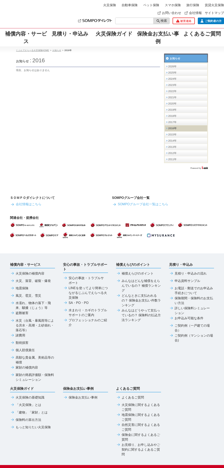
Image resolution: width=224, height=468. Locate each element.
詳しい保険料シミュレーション (189, 311)
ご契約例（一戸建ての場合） (189, 328)
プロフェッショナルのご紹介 (85, 323)
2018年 (172, 115)
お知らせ (56, 50)
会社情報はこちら (25, 204)
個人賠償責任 (22, 350)
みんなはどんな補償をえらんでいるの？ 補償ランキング (138, 285)
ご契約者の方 (211, 21)
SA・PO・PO (76, 302)
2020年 (172, 103)
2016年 (172, 128)
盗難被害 (19, 313)
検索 (162, 21)
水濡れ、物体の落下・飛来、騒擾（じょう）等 (30, 305)
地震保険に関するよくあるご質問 (138, 417)
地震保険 (19, 288)
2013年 (172, 146)
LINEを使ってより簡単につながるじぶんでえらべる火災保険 (85, 293)
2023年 (172, 84)
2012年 (172, 153)
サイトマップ (214, 13)
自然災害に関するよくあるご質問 (138, 427)
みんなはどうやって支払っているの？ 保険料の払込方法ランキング (138, 315)
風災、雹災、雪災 (25, 295)
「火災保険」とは (25, 405)
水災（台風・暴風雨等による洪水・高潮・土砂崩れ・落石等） (32, 325)
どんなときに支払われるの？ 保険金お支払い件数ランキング (138, 300)
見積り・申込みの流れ (188, 273)
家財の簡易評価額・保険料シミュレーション (32, 377)
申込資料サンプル (184, 281)
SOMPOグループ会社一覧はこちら (140, 204)
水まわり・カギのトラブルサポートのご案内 (85, 313)
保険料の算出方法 (25, 419)
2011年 (172, 159)
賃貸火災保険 (214, 5)
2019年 (172, 109)
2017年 (172, 122)
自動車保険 (130, 5)
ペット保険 (151, 5)
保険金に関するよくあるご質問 (138, 437)
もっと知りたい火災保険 (30, 427)
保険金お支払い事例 (158, 37)
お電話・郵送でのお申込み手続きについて (191, 291)
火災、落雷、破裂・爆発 (30, 281)
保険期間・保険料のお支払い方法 (191, 301)
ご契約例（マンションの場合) (191, 338)
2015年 (172, 134)
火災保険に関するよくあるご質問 (138, 407)
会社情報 (193, 13)
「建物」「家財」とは (29, 412)
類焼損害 (19, 342)
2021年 (172, 97)
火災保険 (109, 5)
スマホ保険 (173, 5)
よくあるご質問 (130, 397)
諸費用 (17, 335)
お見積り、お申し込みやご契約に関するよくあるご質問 (138, 449)
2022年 (172, 91)
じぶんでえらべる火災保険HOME (32, 50)
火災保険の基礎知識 (27, 397)
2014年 (172, 140)
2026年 (172, 66)
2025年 (172, 72)
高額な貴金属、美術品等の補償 (32, 360)
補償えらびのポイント (135, 273)
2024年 (172, 78)
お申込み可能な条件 (186, 318)
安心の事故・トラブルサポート (83, 281)
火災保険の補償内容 (27, 273)
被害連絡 (184, 21)
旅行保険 (192, 5)
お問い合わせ (169, 13)
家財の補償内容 (24, 367)
